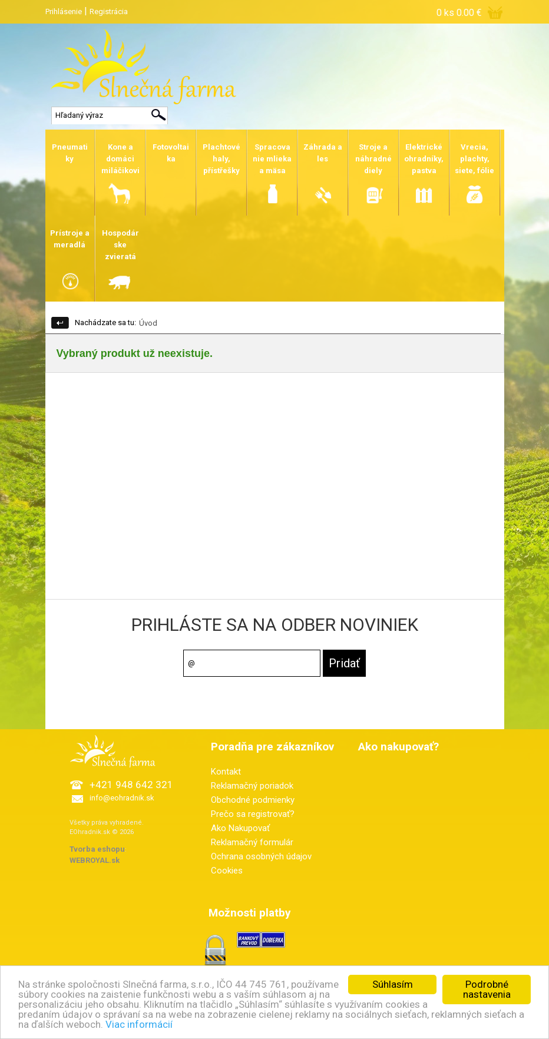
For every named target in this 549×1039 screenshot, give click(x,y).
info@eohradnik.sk (122, 797)
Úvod (148, 323)
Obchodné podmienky (253, 800)
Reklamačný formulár (252, 842)
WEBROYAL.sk (95, 860)
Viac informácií (139, 1025)
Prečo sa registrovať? (253, 814)
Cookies (227, 870)
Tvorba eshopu (97, 849)
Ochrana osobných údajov (261, 856)
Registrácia (109, 11)
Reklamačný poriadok (252, 785)
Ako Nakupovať (240, 828)
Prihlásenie (63, 11)
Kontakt (226, 771)
